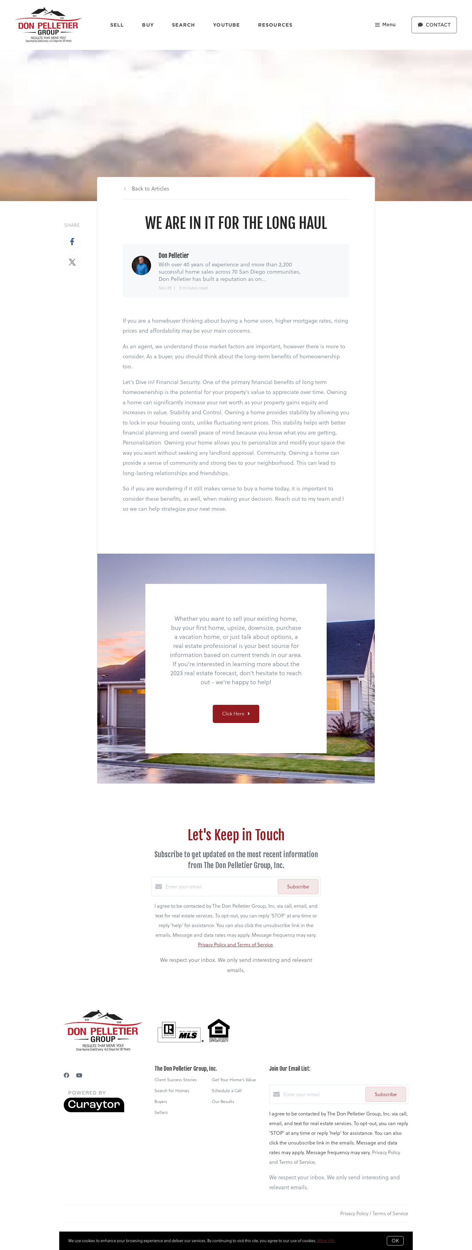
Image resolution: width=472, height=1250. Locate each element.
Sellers (161, 1112)
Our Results (223, 1102)
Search (183, 25)
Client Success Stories (175, 1080)
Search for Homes (171, 1091)
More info (326, 1240)
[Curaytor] (94, 1110)
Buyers (160, 1102)
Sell (117, 25)
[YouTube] (79, 1075)
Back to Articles (150, 188)
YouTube (226, 25)
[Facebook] (66, 1075)
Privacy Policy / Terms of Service (374, 1213)
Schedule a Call (227, 1091)
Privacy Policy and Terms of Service (235, 944)
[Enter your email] (220, 886)
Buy (148, 25)
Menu (385, 25)
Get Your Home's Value (234, 1080)
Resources (275, 25)
